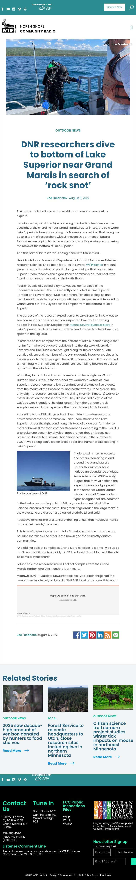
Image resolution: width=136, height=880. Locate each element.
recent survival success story (90, 325)
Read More (16, 750)
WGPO (67, 824)
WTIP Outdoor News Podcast (28, 616)
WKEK (67, 820)
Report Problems (101, 875)
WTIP (66, 817)
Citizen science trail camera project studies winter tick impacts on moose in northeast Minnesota (113, 736)
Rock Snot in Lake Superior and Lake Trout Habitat (61, 616)
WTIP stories (94, 265)
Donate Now (114, 7)
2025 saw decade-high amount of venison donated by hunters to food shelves (23, 734)
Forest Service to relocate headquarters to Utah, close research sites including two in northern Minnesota (66, 740)
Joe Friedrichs (57, 198)
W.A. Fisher (85, 875)
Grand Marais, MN (41, 775)
